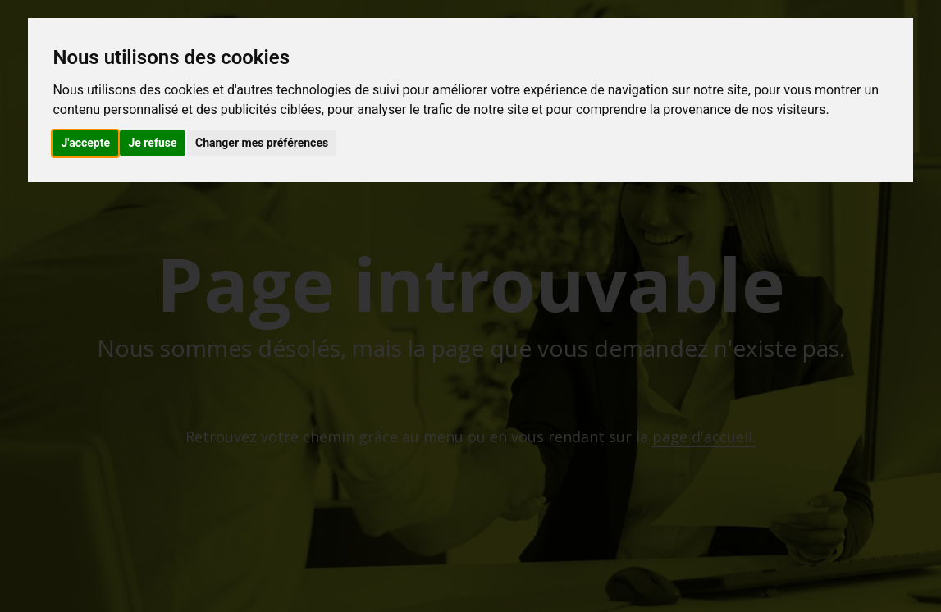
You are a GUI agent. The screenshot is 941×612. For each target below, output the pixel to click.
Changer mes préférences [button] (261, 142)
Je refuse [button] (152, 142)
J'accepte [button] (85, 142)
